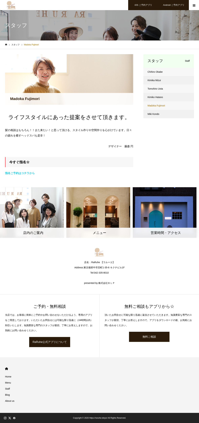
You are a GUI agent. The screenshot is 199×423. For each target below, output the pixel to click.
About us (9, 401)
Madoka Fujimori (156, 105)
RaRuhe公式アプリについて (50, 342)
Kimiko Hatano (155, 97)
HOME (6, 368)
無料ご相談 (149, 336)
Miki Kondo (153, 114)
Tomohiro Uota (155, 88)
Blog (7, 394)
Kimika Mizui (154, 80)
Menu (8, 382)
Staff (7, 388)
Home (8, 376)
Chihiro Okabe (155, 71)
